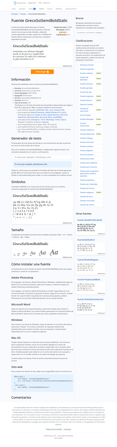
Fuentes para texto (87, 159)
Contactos (67, 429)
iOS (62, 110)
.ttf (29, 103)
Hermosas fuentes (87, 65)
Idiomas (46, 3)
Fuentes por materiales (88, 184)
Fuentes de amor (86, 196)
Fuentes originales (87, 69)
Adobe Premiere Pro (52, 112)
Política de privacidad (54, 429)
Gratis (14, 9)
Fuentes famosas (86, 84)
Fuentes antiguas (86, 138)
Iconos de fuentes (86, 154)
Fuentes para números (88, 167)
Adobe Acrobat (40, 115)
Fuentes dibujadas (87, 119)
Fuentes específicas (87, 180)
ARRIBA (41, 9)
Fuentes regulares (87, 96)
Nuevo (32, 9)
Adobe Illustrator (53, 115)
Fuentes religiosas (87, 192)
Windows (41, 110)
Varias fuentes (85, 115)
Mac (46, 110)
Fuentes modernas (87, 130)
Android (57, 110)
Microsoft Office (46, 117)
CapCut (63, 120)
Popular (49, 9)
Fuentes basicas (86, 100)
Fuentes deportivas (87, 134)
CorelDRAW (57, 117)
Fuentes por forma (87, 188)
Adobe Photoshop (37, 112)
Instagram (36, 120)
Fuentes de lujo (86, 92)
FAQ (40, 3)
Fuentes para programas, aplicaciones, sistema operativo (89, 173)
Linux (51, 110)
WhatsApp (50, 120)
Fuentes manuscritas (84, 124)
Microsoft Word (33, 117)
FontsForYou (19, 3)
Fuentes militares (86, 73)
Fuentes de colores (87, 205)
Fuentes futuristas (87, 142)
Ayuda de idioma (70, 9)
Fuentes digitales (86, 150)
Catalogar (22, 9)
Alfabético (59, 9)
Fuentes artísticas (86, 146)
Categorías (32, 3)
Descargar (42, 71)
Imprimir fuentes (86, 104)
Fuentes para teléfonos (88, 163)
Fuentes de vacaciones (84, 109)
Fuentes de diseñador (84, 78)
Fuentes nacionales (87, 201)
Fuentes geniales (86, 88)
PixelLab (45, 122)
